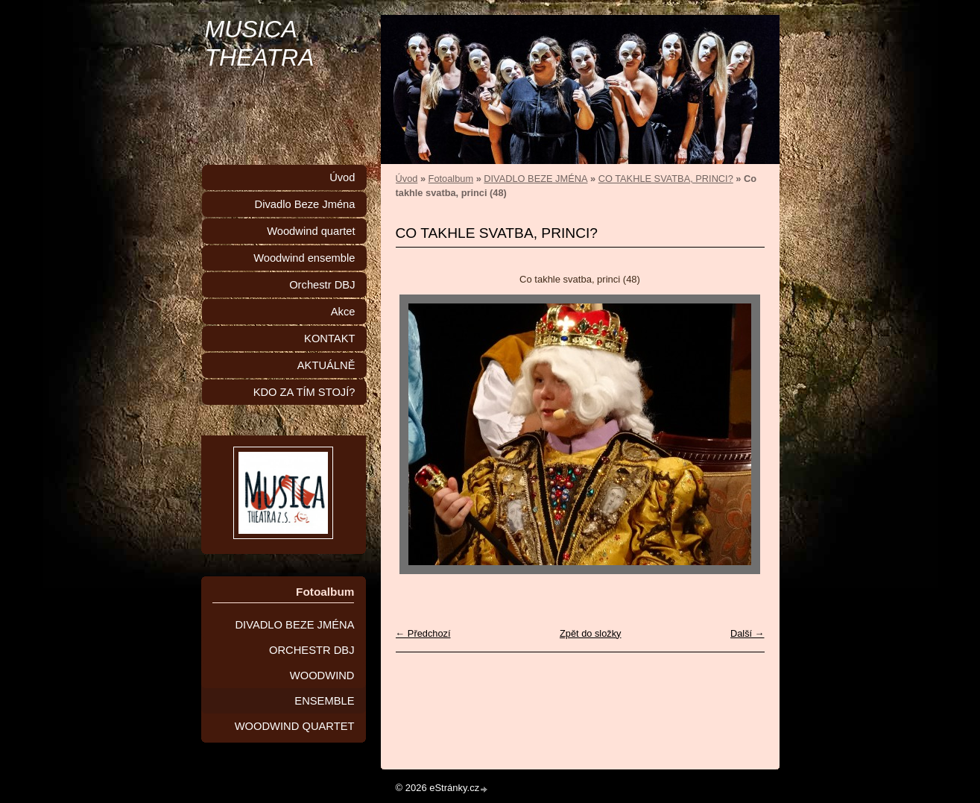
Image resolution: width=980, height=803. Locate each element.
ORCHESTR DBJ (312, 650)
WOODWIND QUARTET (295, 726)
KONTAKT (329, 338)
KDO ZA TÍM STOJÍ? (304, 392)
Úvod (407, 178)
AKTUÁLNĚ (326, 365)
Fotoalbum (451, 178)
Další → (747, 633)
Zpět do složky (591, 633)
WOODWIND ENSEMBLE (322, 688)
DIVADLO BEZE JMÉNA (535, 178)
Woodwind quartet (311, 231)
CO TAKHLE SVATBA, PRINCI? (665, 178)
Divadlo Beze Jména (305, 204)
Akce (343, 312)
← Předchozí (423, 633)
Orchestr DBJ (322, 285)
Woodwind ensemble (304, 258)
